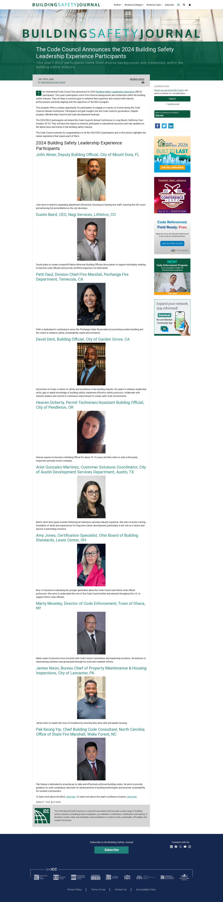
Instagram (189, 846)
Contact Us (121, 889)
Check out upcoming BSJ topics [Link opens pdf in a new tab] (169, 90)
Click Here (159, 115)
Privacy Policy (74, 889)
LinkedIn (171, 846)
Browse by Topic (154, 5)
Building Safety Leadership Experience (115, 91)
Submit (172, 98)
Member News (137, 79)
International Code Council (53, 82)
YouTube (185, 846)
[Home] (66, 4)
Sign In (190, 4)
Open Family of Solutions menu (178, 4)
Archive (117, 5)
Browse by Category (134, 5)
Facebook (176, 846)
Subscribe (169, 5)
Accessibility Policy (146, 889)
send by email (173, 104)
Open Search (184, 4)
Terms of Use (98, 889)
